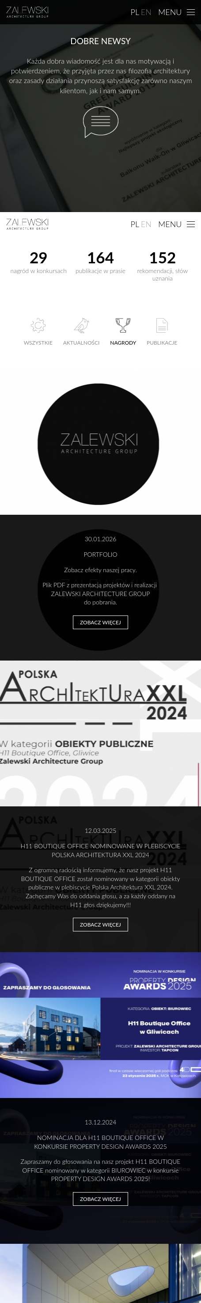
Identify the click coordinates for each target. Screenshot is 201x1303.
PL (135, 12)
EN (146, 12)
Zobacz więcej (100, 622)
